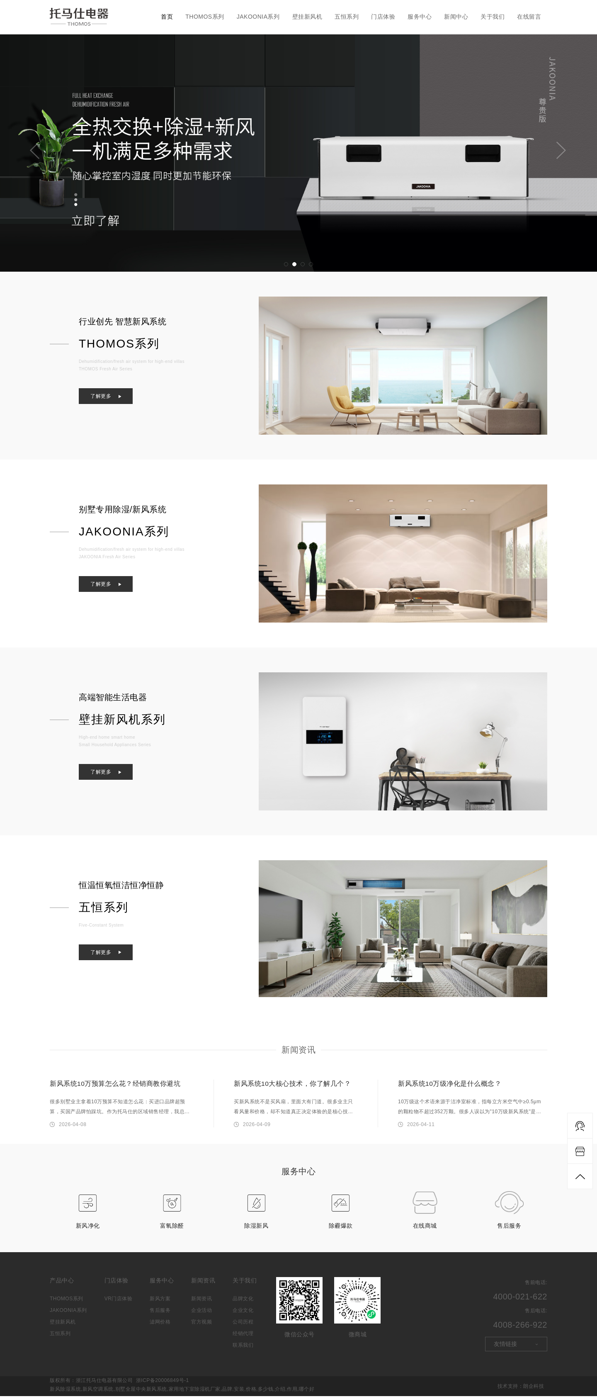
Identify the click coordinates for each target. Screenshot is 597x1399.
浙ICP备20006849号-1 (162, 1383)
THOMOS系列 (204, 16)
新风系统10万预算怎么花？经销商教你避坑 (115, 1083)
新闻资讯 (298, 1049)
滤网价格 (160, 1325)
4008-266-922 (520, 1327)
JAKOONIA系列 (258, 16)
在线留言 (529, 16)
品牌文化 (243, 1301)
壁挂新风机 (307, 16)
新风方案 (160, 1301)
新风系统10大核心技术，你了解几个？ (292, 1083)
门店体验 (383, 16)
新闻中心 (456, 16)
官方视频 (201, 1325)
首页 (167, 16)
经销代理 (243, 1336)
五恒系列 (347, 16)
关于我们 (493, 16)
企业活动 (201, 1313)
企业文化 (243, 1313)
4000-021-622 (520, 1299)
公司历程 (243, 1325)
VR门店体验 (118, 1301)
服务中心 (420, 16)
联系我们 (243, 1348)
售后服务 (160, 1313)
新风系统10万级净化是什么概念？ (450, 1083)
